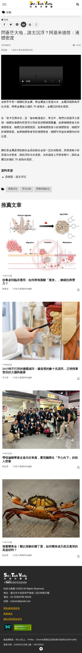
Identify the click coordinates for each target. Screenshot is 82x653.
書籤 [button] (36, 24)
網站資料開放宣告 (12, 619)
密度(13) (12, 188)
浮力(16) (26, 188)
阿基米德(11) (43, 188)
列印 (30, 24)
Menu (4, 4)
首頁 (4, 20)
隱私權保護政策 (11, 608)
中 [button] (23, 24)
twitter (11, 24)
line (16, 24)
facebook (4, 24)
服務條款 (8, 613)
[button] (77, 4)
